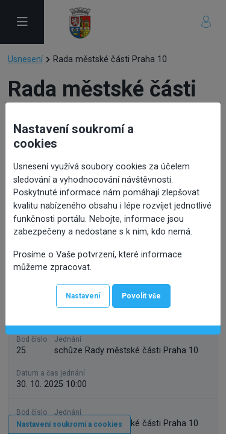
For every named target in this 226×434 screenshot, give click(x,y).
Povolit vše (141, 296)
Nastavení (83, 296)
